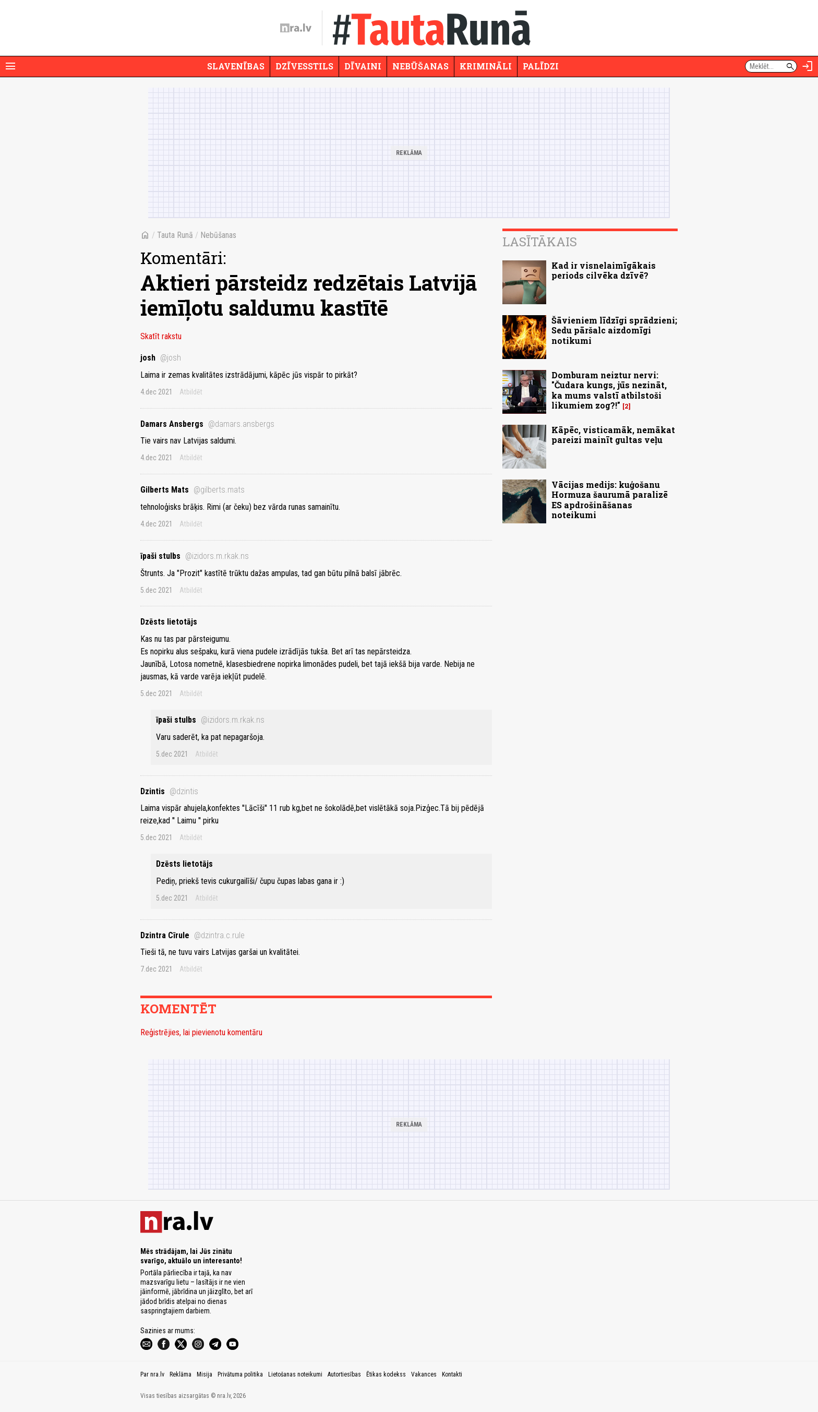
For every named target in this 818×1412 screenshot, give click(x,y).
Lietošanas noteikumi (295, 1374)
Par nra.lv (152, 1374)
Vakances (424, 1374)
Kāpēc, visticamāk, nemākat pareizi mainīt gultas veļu (613, 434)
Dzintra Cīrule (192, 935)
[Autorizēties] (807, 66)
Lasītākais (539, 241)
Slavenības (235, 66)
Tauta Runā (175, 235)
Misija (204, 1374)
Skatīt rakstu (161, 336)
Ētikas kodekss (386, 1374)
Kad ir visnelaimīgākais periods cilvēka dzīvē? (603, 270)
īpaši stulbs (194, 556)
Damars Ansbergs (207, 424)
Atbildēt (190, 392)
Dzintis (169, 791)
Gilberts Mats (192, 490)
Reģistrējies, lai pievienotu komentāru (201, 1032)
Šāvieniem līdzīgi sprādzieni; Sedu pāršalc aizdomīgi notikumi (614, 330)
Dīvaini (362, 66)
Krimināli (486, 66)
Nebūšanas (420, 66)
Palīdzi (541, 66)
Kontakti (452, 1374)
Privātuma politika (240, 1374)
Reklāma (180, 1374)
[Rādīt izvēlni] (10, 66)
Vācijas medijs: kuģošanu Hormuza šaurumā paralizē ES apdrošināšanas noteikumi (609, 499)
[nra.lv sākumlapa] (295, 28)
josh (160, 358)
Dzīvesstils (304, 66)
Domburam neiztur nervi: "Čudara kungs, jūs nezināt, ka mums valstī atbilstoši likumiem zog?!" (609, 390)
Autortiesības (344, 1374)
